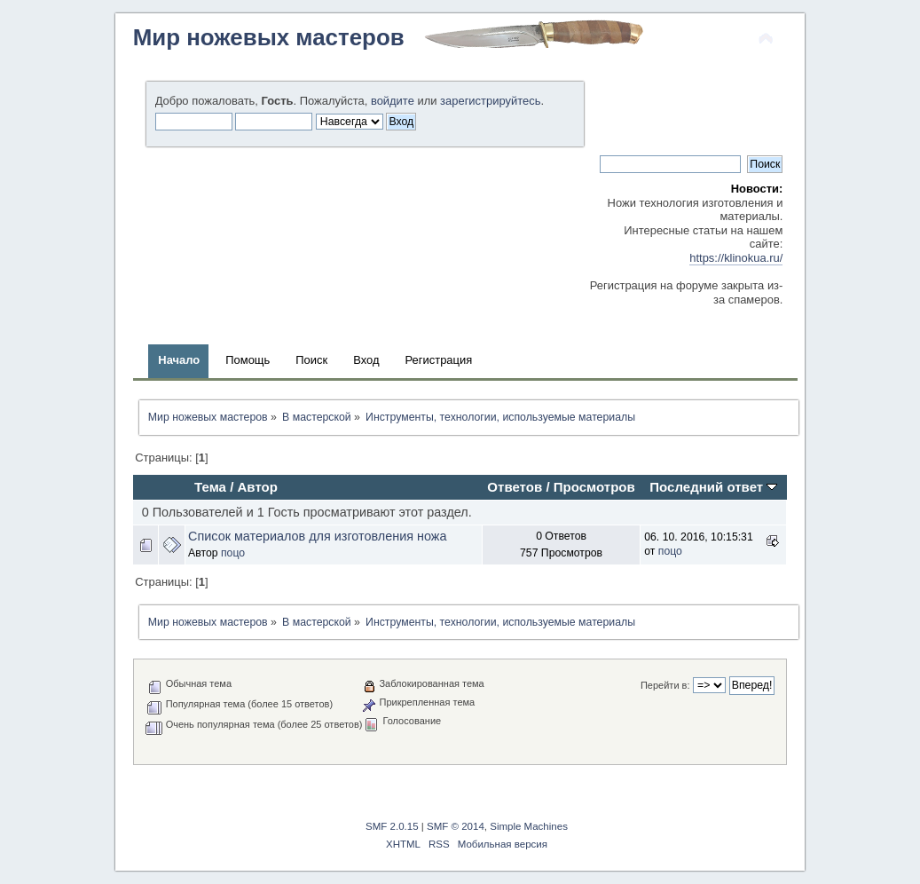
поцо (233, 553)
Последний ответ (713, 486)
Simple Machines (529, 826)
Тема (210, 486)
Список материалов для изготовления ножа (317, 536)
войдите (392, 100)
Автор (258, 486)
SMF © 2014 (455, 826)
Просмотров (594, 486)
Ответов (514, 486)
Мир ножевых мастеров (269, 37)
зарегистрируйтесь (490, 100)
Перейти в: (665, 685)
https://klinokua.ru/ (735, 257)
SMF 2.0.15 (392, 826)
